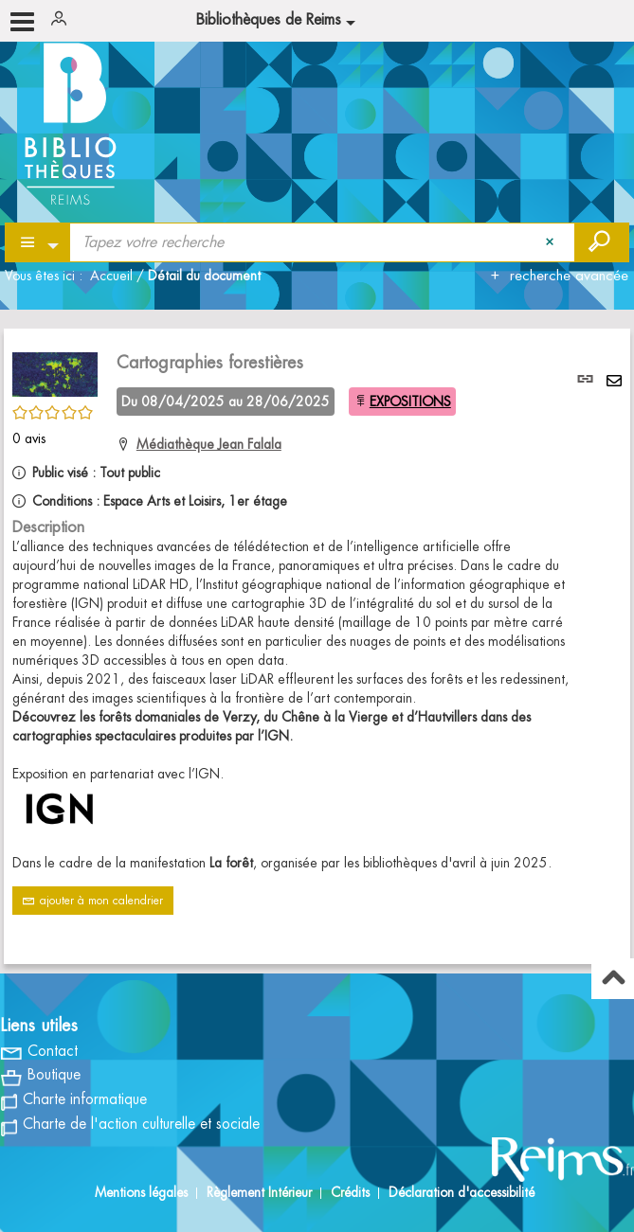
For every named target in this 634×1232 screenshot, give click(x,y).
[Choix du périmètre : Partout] (38, 242)
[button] (55, 371)
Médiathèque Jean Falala (208, 444)
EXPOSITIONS (410, 401)
